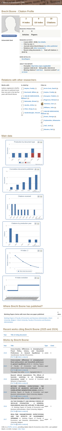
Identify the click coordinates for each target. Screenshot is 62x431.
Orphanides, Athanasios (52, 120)
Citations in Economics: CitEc (13, 3)
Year (6, 335)
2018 (5, 379)
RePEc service (12, 427)
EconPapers (26, 59)
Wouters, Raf (48, 129)
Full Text (13, 357)
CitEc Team (21, 429)
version (27, 372)
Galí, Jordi (47, 125)
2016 (5, 406)
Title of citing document (19, 335)
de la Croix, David (50, 88)
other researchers (39, 48)
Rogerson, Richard (50, 100)
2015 (5, 366)
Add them (39, 70)
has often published (50, 46)
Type (47, 345)
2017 (5, 419)
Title (13, 345)
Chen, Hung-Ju (29, 109)
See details (42, 42)
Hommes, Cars (49, 103)
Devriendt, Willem (30, 92)
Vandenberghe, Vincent (32, 113)
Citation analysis (22, 357)
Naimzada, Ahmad (30, 101)
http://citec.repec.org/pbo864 (41, 66)
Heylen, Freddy (29, 88)
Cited (53, 345)
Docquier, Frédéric (50, 96)
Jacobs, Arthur (29, 105)
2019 (5, 353)
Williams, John (49, 107)
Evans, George (49, 116)
